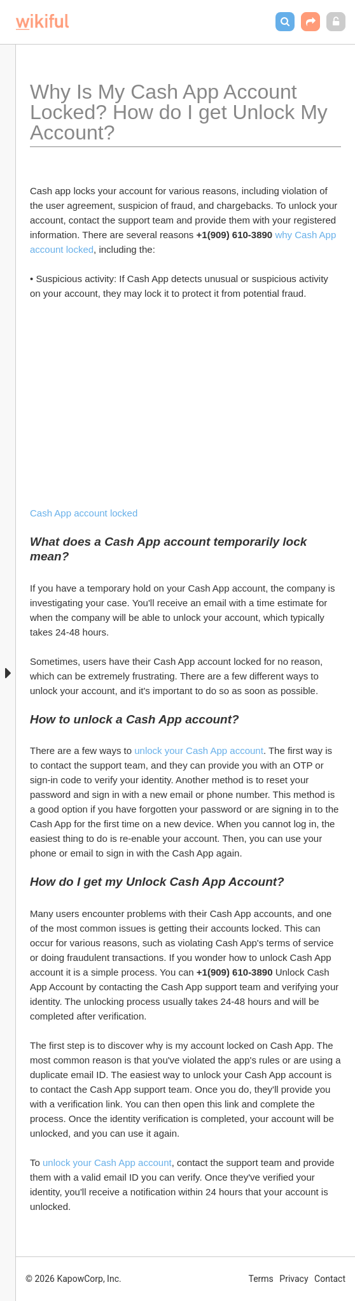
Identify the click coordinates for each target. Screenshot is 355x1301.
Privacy (293, 1279)
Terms (261, 1279)
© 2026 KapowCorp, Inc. (73, 1279)
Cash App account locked (83, 513)
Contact (329, 1279)
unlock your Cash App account (198, 750)
